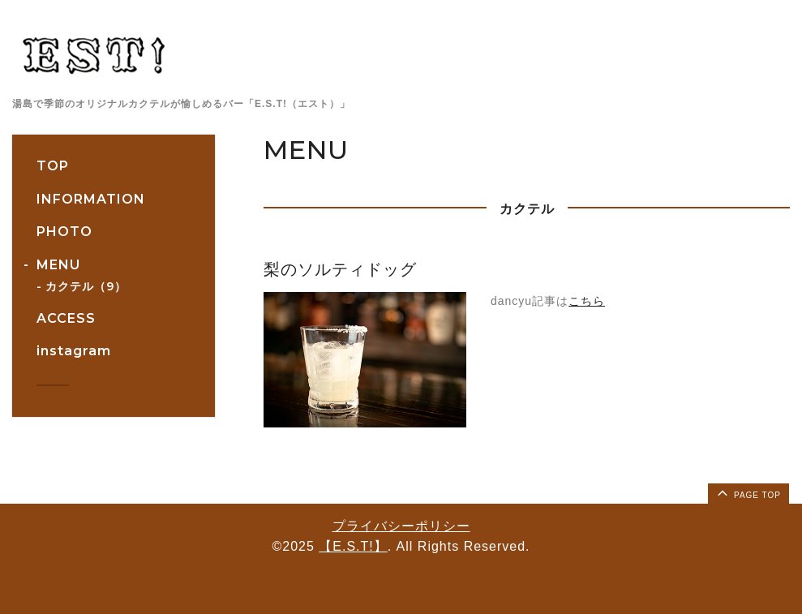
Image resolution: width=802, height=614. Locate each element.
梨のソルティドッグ (340, 269)
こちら (586, 300)
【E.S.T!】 (353, 546)
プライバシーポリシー (401, 526)
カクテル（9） (86, 286)
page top (747, 492)
